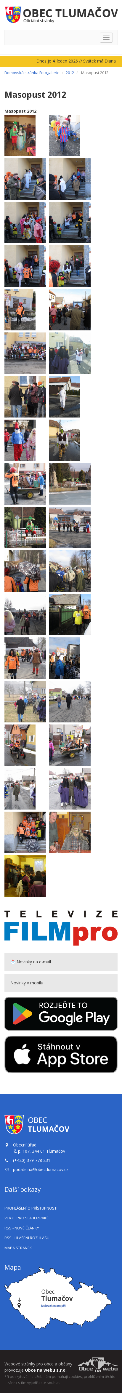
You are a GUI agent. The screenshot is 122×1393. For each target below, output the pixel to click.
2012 (70, 72)
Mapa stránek (18, 1247)
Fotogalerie (49, 72)
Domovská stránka (21, 72)
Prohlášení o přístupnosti (30, 1208)
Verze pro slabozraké (26, 1218)
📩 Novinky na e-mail (30, 962)
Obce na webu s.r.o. (46, 1370)
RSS (21, 1228)
